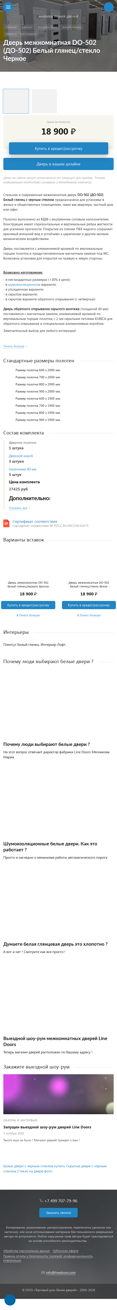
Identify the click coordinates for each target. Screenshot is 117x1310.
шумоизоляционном (24, 284)
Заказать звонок (58, 1212)
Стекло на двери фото (34, 1171)
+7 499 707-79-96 (60, 1200)
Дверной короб (21, 456)
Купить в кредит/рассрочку (58, 148)
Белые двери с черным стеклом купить (34, 1165)
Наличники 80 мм (22, 469)
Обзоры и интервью (20, 1120)
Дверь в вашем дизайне (58, 163)
